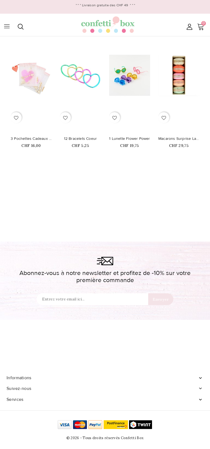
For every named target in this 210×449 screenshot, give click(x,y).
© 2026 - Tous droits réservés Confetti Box (105, 438)
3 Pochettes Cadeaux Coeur (31, 138)
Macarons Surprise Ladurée (178, 138)
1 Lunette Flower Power (129, 138)
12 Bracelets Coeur (80, 138)
